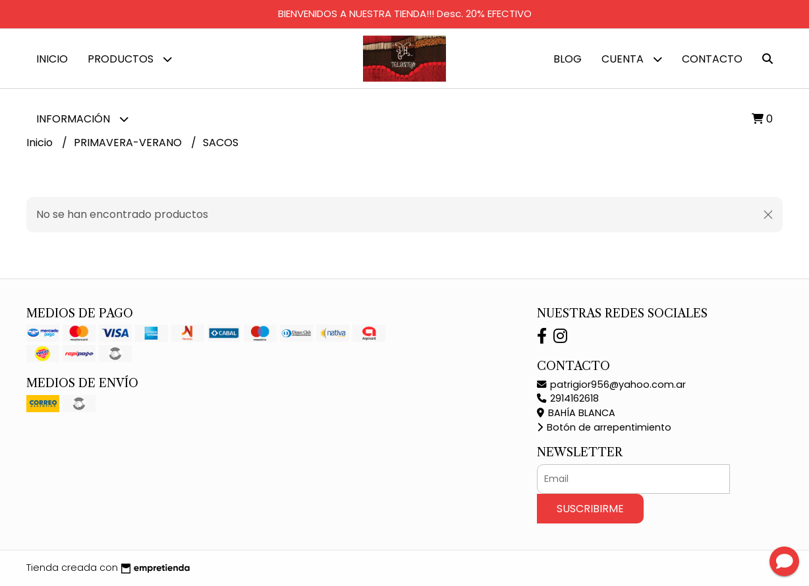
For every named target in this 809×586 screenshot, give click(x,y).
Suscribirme (590, 508)
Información (82, 119)
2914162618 (568, 398)
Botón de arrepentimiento (604, 427)
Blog (567, 59)
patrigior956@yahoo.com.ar (611, 384)
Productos (130, 59)
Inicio (52, 59)
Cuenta (631, 59)
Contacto (712, 59)
